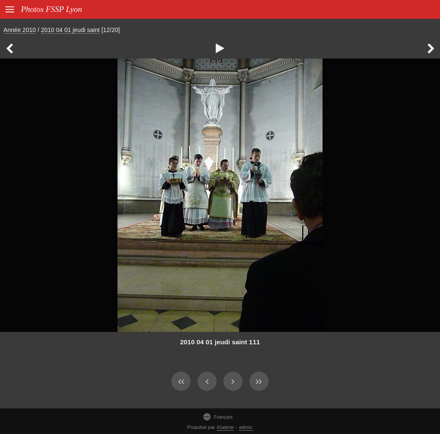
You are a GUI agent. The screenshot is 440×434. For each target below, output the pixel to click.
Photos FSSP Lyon (51, 9)
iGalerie (225, 427)
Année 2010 (19, 29)
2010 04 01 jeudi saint (70, 29)
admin (245, 427)
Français (217, 417)
